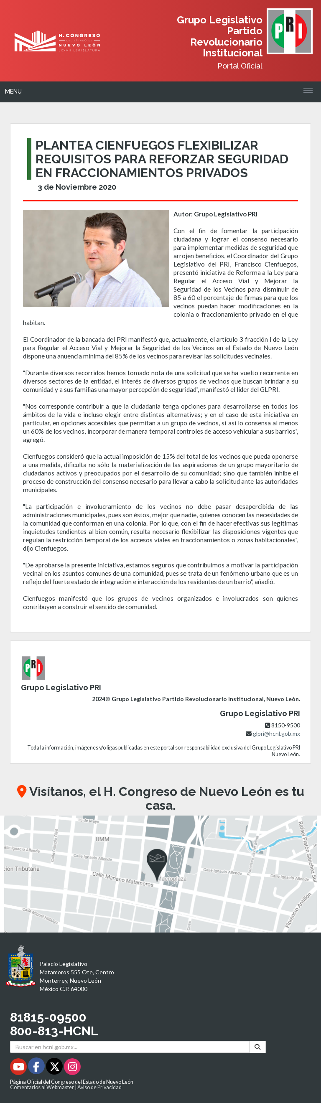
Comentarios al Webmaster (42, 1087)
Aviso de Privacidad (99, 1087)
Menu (13, 91)
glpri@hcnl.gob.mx (276, 733)
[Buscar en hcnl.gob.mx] (130, 1047)
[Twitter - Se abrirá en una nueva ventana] (55, 1068)
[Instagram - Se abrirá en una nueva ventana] (72, 1068)
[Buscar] (257, 1047)
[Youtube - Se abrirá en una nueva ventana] (19, 1068)
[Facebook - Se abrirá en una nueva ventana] (37, 1068)
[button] (160, 874)
